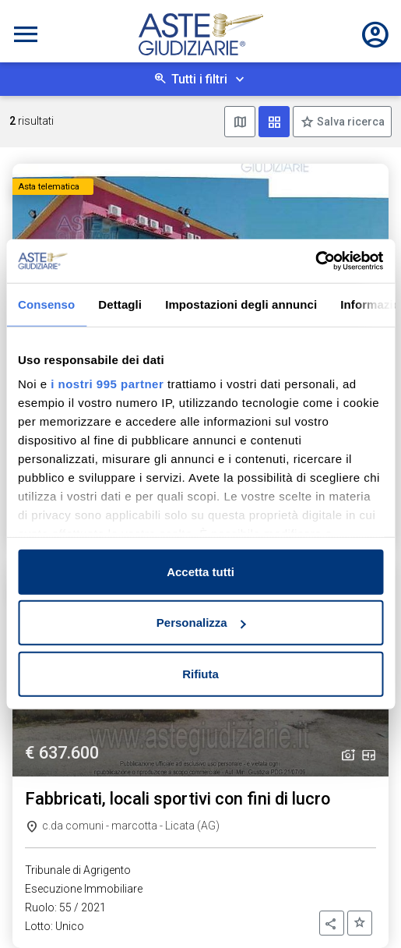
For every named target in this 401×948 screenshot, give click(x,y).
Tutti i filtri (199, 79)
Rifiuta (200, 673)
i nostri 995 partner (107, 384)
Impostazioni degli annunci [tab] (241, 303)
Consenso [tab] (46, 303)
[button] (331, 923)
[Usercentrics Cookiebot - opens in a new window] (315, 261)
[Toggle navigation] (25, 34)
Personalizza (201, 622)
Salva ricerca (350, 121)
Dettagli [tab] (120, 303)
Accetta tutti (200, 571)
